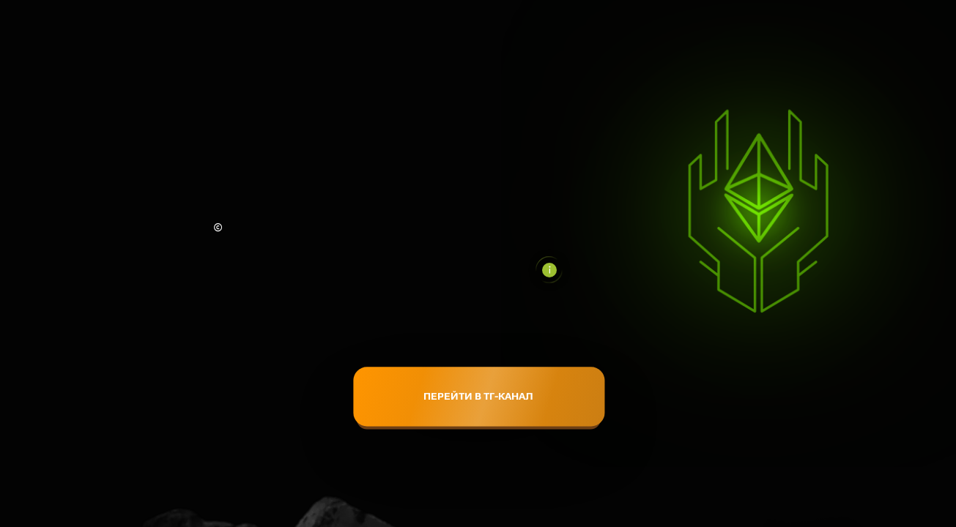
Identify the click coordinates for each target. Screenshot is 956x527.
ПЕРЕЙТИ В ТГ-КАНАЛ (478, 396)
